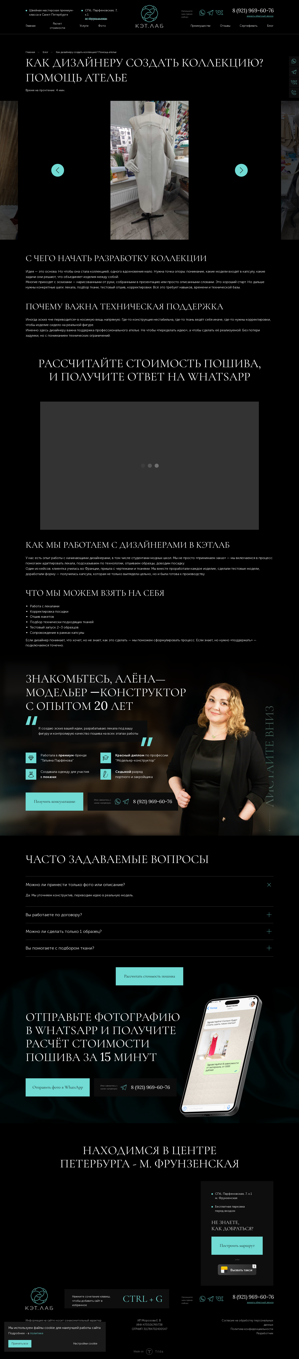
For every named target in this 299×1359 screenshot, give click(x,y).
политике (36, 1333)
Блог (45, 52)
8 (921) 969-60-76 (253, 10)
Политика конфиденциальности (252, 1329)
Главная (30, 52)
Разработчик (264, 1333)
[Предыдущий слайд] (57, 170)
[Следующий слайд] (241, 170)
